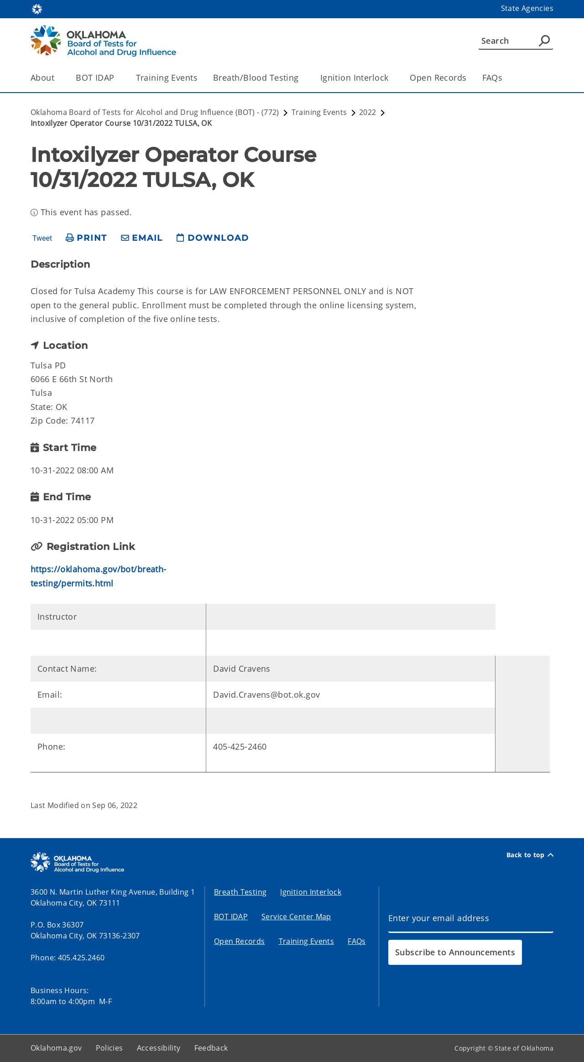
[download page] (213, 238)
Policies (109, 1048)
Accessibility (159, 1048)
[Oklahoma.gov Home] (37, 8)
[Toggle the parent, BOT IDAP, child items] (117, 78)
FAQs (492, 77)
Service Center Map (296, 917)
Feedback (211, 1048)
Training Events (167, 77)
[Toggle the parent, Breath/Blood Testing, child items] (302, 78)
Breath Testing (240, 892)
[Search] (515, 40)
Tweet (42, 238)
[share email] (142, 238)
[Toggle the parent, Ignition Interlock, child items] (391, 78)
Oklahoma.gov (56, 1048)
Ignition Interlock (310, 892)
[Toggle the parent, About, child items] (57, 78)
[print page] (86, 238)
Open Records (438, 77)
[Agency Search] (544, 40)
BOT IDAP (231, 917)
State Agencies (527, 8)
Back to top (529, 855)
